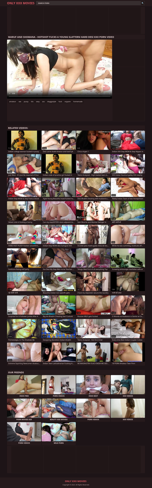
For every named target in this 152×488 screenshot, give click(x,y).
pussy (26, 101)
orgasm (68, 101)
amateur (12, 101)
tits (32, 101)
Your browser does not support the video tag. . (59, 69)
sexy (38, 101)
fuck (60, 101)
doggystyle (51, 101)
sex (20, 101)
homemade (77, 101)
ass (43, 101)
